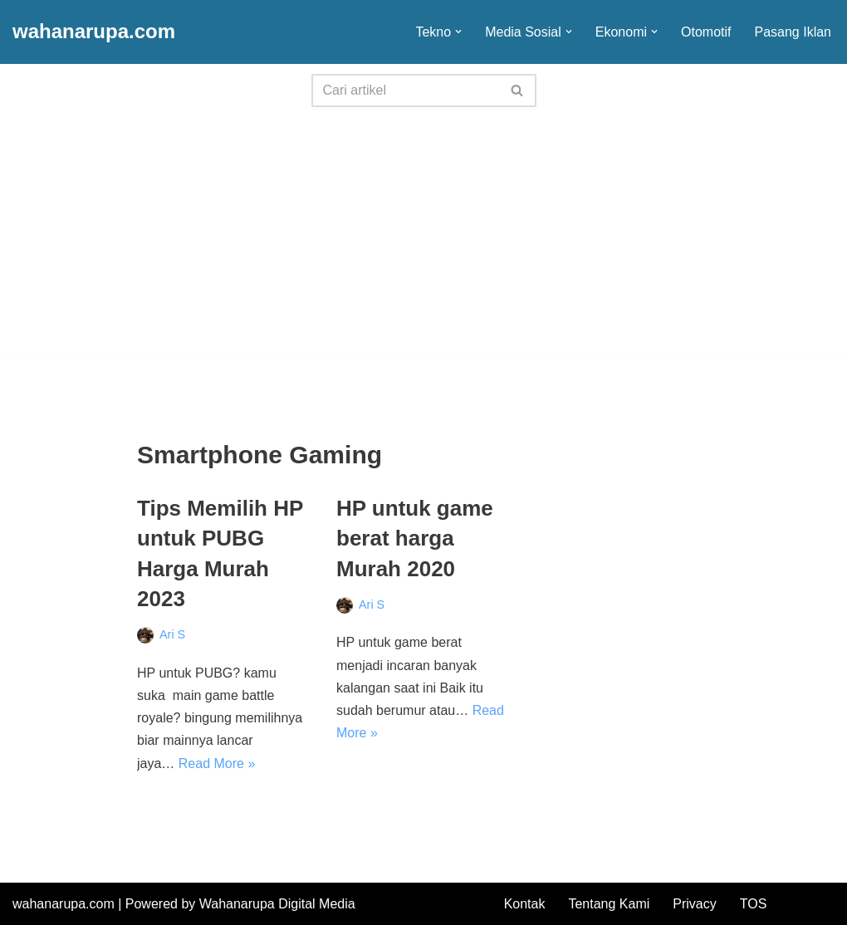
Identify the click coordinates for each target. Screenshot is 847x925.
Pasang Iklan (792, 32)
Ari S (172, 634)
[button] (458, 31)
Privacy (694, 904)
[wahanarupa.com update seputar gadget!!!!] (93, 32)
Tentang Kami (608, 904)
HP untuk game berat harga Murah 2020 (414, 538)
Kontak (525, 904)
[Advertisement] (423, 241)
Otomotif (706, 32)
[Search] (405, 90)
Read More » (217, 763)
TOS (753, 904)
